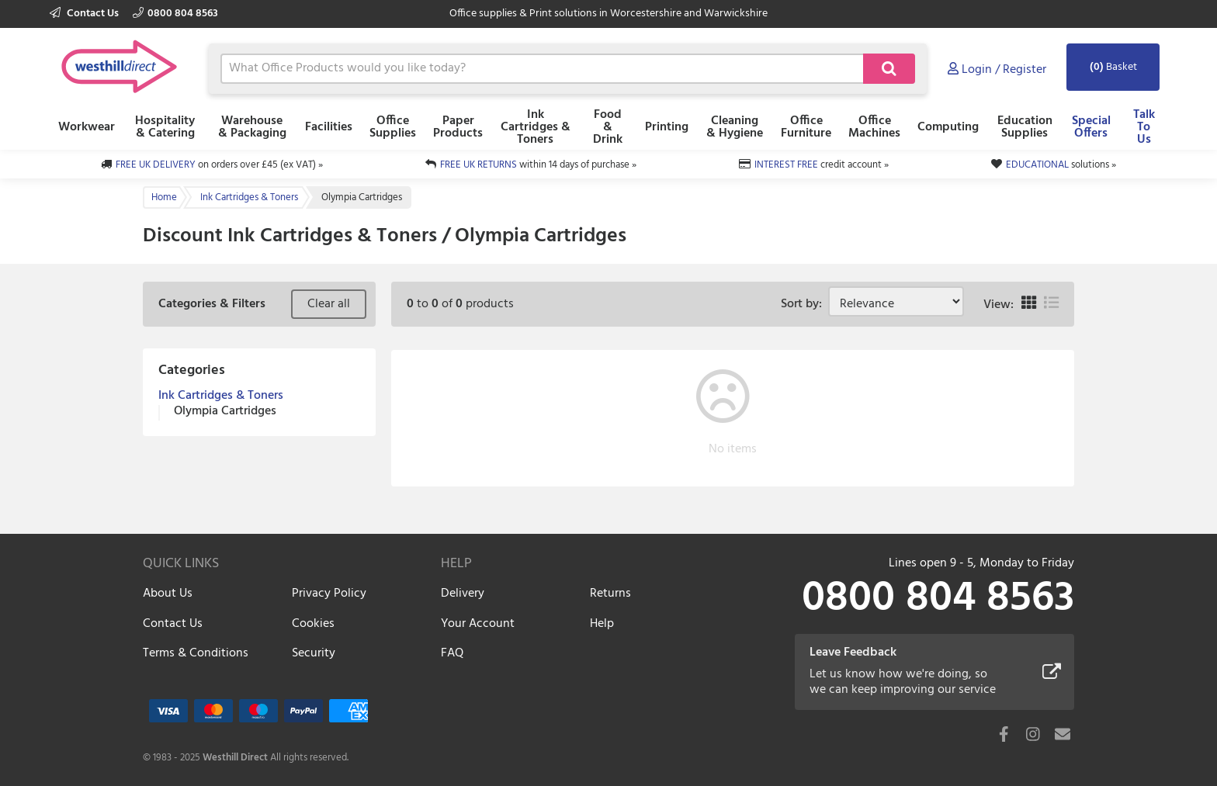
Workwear (86, 127)
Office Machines (874, 127)
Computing (948, 127)
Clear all (328, 304)
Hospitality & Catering (165, 127)
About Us (167, 593)
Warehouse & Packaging (252, 127)
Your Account (478, 624)
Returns (610, 593)
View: (998, 305)
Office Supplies (392, 127)
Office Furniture (806, 127)
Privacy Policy (329, 593)
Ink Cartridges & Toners (535, 127)
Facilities (328, 127)
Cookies (313, 624)
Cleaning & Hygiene (734, 127)
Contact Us (85, 14)
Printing (666, 127)
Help (602, 624)
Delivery (462, 593)
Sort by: (804, 304)
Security (313, 653)
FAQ (452, 653)
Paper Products (458, 127)
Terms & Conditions (195, 653)
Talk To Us (1144, 127)
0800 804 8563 (175, 14)
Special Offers (1091, 127)
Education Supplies (1024, 127)
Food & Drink (607, 127)
